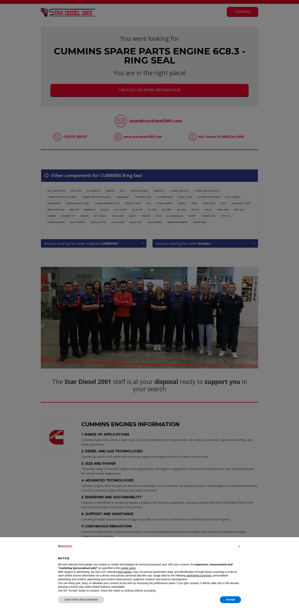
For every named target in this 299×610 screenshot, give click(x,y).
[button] (239, 546)
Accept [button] (230, 599)
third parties (125, 571)
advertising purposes (199, 575)
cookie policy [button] (128, 568)
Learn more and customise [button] (81, 599)
